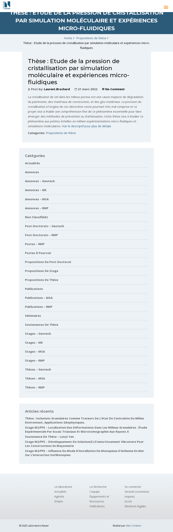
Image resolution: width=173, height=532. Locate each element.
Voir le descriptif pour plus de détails (86, 126)
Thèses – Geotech (38, 369)
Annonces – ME (35, 190)
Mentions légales (135, 506)
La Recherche (98, 487)
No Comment (115, 89)
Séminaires (33, 316)
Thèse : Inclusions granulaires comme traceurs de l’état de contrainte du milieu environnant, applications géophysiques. (84, 420)
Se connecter (133, 487)
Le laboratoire (63, 487)
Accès (128, 501)
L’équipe (94, 491)
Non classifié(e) (36, 217)
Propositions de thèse (91, 38)
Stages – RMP (35, 360)
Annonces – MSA (37, 199)
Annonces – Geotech (40, 181)
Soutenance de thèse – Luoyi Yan (49, 436)
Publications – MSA (39, 298)
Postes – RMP (35, 244)
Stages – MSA (35, 351)
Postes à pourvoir (38, 253)
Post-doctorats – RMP (41, 235)
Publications (34, 289)
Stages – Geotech (38, 333)
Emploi (58, 501)
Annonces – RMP (36, 208)
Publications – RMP (38, 307)
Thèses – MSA (35, 378)
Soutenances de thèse (41, 324)
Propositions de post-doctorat (48, 262)
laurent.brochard (57, 89)
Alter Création (133, 525)
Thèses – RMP (35, 387)
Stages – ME (34, 342)
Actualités (32, 163)
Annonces (32, 172)
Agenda (59, 496)
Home (68, 38)
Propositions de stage (41, 271)
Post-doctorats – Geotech (44, 226)
